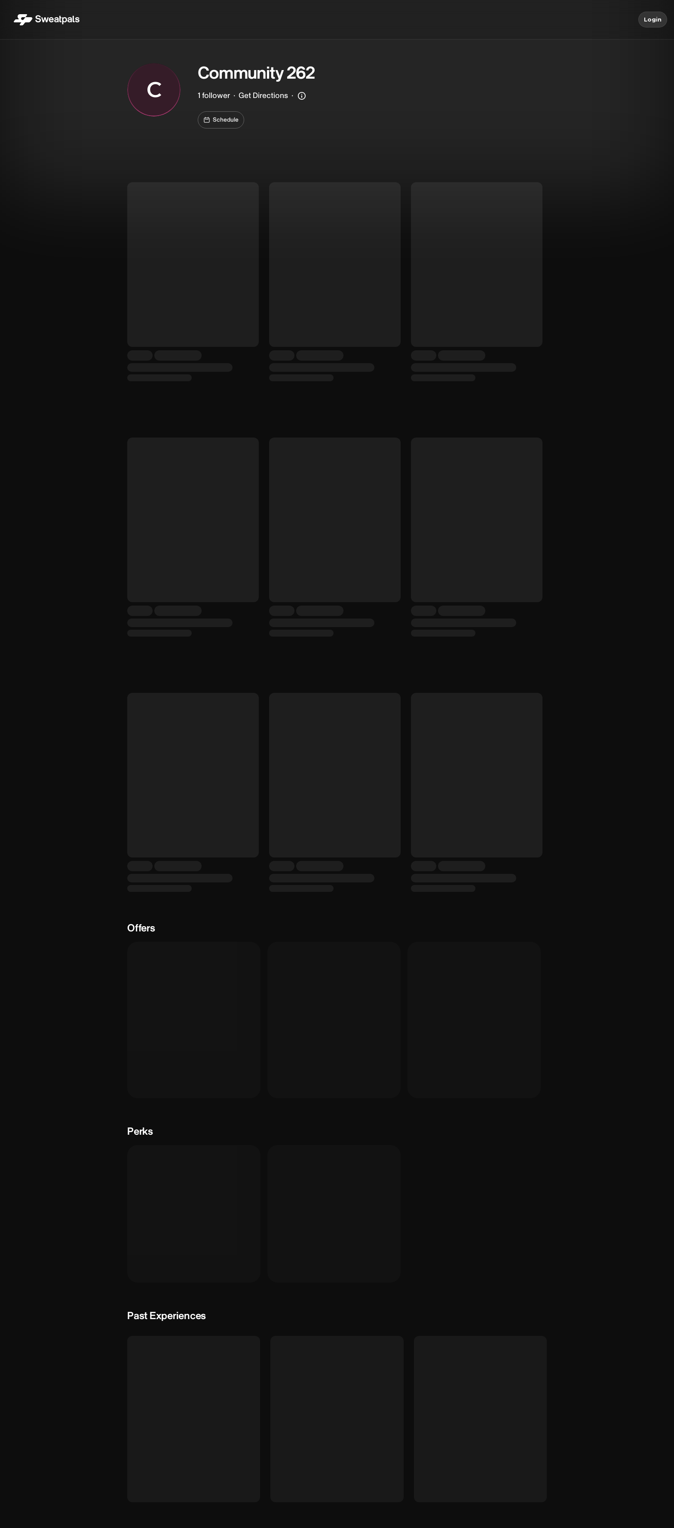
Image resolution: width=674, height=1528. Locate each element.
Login (653, 20)
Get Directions (263, 96)
